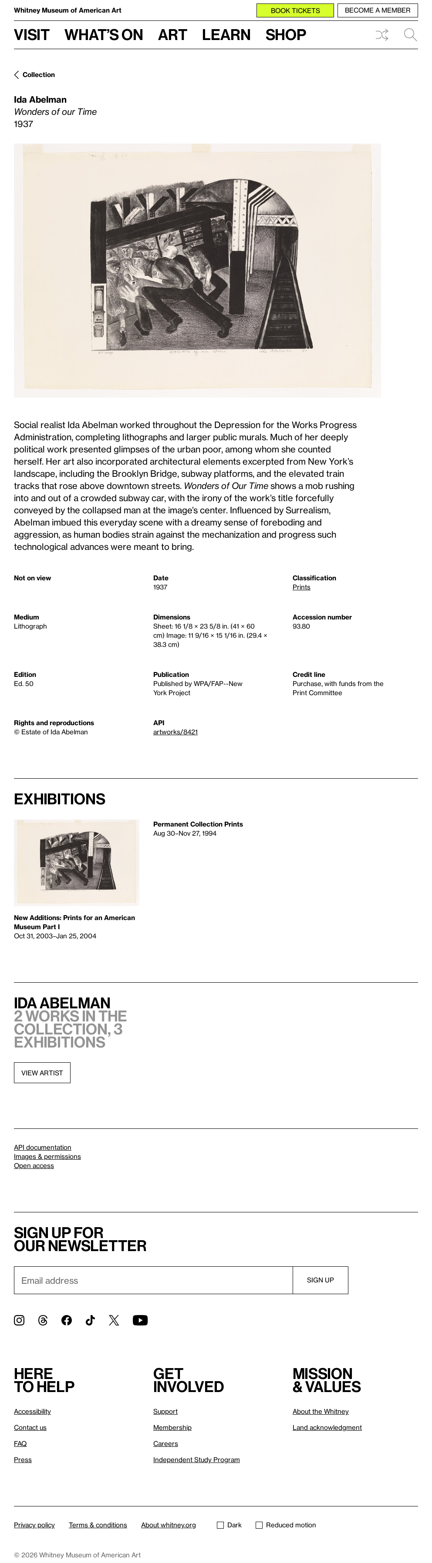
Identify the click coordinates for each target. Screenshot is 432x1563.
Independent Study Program (196, 1459)
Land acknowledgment (327, 1427)
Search (411, 35)
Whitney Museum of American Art (68, 10)
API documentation (42, 1147)
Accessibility (32, 1411)
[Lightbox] (197, 271)
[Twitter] (114, 1320)
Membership (172, 1427)
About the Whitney (321, 1411)
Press (23, 1459)
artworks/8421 (175, 732)
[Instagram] (19, 1320)
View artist (42, 1073)
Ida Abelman (40, 99)
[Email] (153, 1280)
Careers (165, 1443)
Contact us (30, 1427)
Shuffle (382, 35)
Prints (301, 587)
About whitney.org (168, 1525)
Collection (39, 74)
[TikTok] (90, 1320)
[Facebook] (66, 1320)
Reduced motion (286, 1525)
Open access (34, 1165)
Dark (229, 1525)
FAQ (20, 1443)
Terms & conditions (98, 1525)
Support (165, 1411)
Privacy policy (34, 1525)
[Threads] (42, 1320)
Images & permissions (47, 1156)
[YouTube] (140, 1320)
